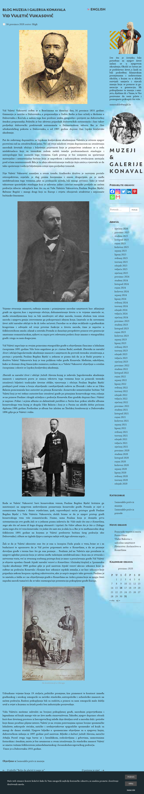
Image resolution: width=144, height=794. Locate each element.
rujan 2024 (120, 287)
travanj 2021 (121, 435)
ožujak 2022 (121, 395)
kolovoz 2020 (122, 465)
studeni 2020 (121, 454)
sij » (118, 600)
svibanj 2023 (121, 347)
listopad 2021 (122, 413)
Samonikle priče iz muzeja (30, 761)
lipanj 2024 (120, 298)
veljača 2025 (121, 269)
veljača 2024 (121, 313)
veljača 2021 (121, 443)
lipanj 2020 (120, 472)
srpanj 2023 (121, 339)
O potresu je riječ (91, 770)
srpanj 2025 (121, 250)
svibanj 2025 (121, 258)
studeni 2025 (121, 236)
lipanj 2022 (120, 384)
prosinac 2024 (122, 276)
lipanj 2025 (120, 254)
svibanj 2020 (121, 476)
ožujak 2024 (121, 310)
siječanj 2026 (121, 228)
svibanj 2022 (121, 387)
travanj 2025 (121, 262)
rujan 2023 (120, 332)
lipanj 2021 (120, 428)
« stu (112, 600)
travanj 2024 (121, 306)
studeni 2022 (121, 369)
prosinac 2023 (122, 321)
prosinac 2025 (122, 232)
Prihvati (131, 777)
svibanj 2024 (121, 302)
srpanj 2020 (121, 469)
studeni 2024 (121, 280)
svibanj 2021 (121, 432)
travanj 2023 (121, 350)
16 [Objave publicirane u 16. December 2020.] (121, 587)
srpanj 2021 (121, 424)
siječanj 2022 (121, 402)
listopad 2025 (122, 239)
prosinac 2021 (122, 406)
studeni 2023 (121, 324)
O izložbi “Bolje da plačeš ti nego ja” (26, 770)
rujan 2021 (120, 417)
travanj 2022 (121, 391)
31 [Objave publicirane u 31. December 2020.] (125, 596)
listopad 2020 (122, 457)
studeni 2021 (121, 409)
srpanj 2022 (121, 380)
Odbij (131, 783)
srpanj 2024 (121, 295)
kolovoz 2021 (122, 420)
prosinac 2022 (122, 365)
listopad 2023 (122, 328)
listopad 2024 (122, 284)
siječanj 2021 (121, 446)
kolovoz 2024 (122, 291)
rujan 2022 (120, 376)
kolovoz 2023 (122, 335)
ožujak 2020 (121, 483)
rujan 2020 (120, 461)
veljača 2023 (121, 358)
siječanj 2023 (121, 361)
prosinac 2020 (122, 450)
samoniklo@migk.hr (120, 104)
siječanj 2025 (121, 273)
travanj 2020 (121, 480)
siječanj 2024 (121, 317)
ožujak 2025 (121, 265)
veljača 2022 (121, 398)
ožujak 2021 (121, 439)
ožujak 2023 (121, 354)
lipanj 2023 (120, 343)
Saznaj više (131, 790)
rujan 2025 (120, 243)
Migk (35, 24)
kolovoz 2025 (122, 247)
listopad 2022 (122, 372)
